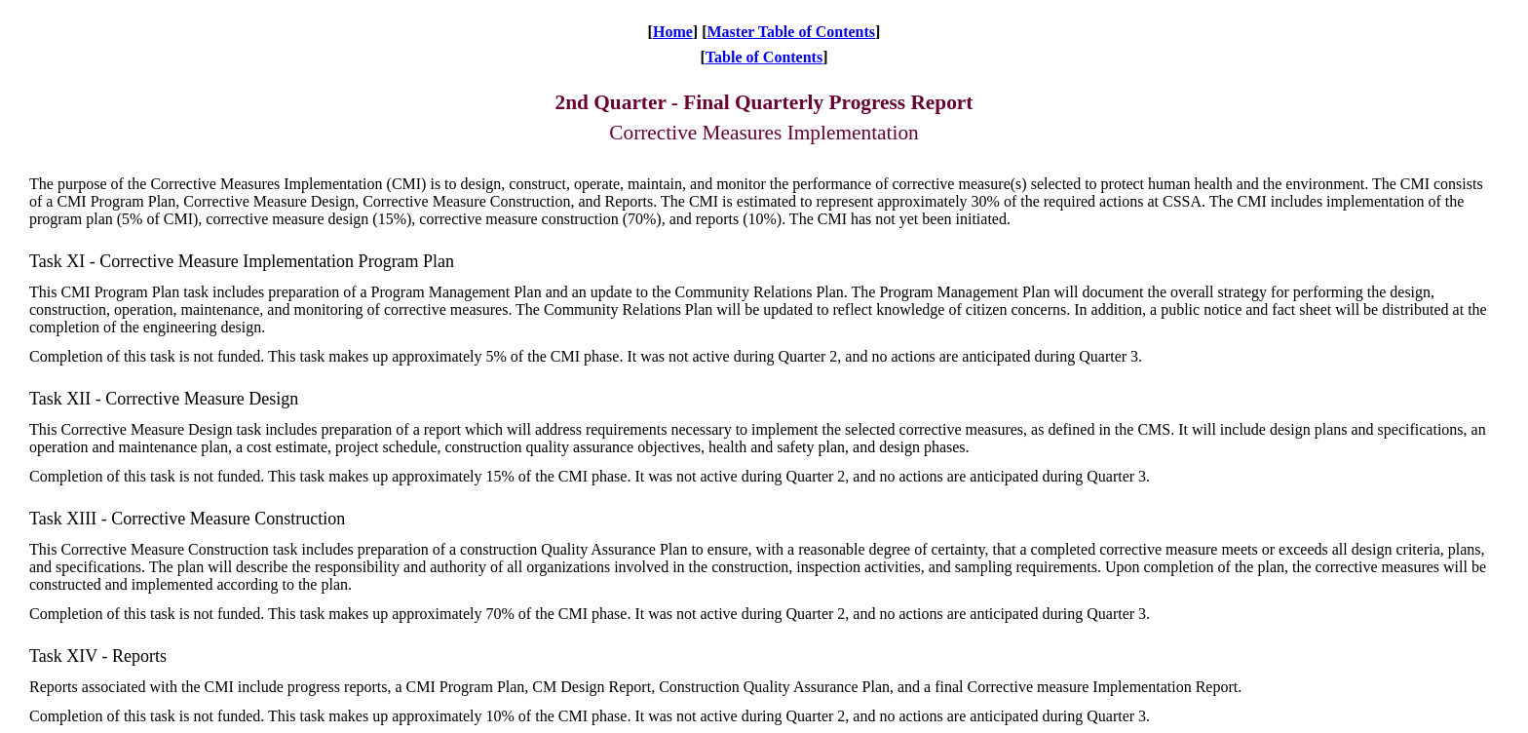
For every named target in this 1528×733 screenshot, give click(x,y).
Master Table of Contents (791, 31)
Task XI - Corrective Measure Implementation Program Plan (241, 261)
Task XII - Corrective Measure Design (163, 398)
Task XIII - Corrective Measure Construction (187, 518)
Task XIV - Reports (98, 656)
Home (673, 31)
